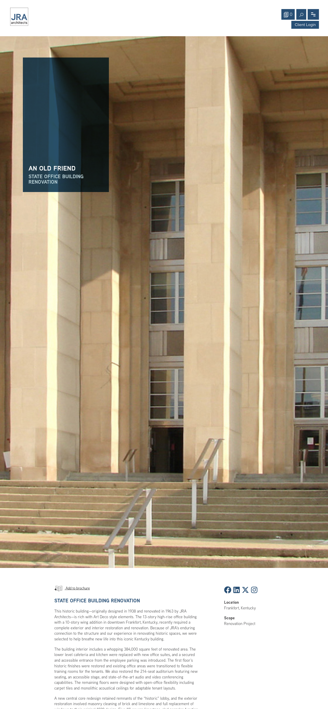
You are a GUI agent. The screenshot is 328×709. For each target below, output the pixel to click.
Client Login (305, 24)
